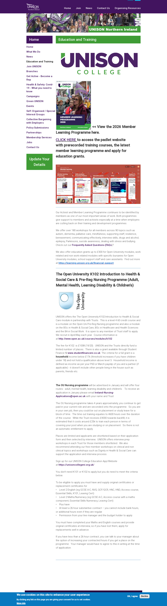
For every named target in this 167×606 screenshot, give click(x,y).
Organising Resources (128, 8)
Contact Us (103, 8)
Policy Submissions (37, 127)
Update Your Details (39, 162)
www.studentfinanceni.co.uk (84, 352)
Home (67, 8)
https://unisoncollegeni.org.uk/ (77, 464)
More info (21, 603)
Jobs (29, 142)
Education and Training (39, 61)
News (89, 8)
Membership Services (39, 137)
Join (78, 8)
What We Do (33, 51)
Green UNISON (34, 101)
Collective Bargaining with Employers (38, 121)
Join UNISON (33, 66)
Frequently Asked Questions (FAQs (92, 245)
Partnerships (33, 132)
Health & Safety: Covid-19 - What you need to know (39, 88)
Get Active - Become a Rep (39, 78)
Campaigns (32, 96)
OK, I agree (132, 596)
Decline (144, 596)
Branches (32, 71)
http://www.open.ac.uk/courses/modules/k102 (85, 338)
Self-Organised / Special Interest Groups (40, 113)
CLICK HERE (66, 140)
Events (30, 106)
